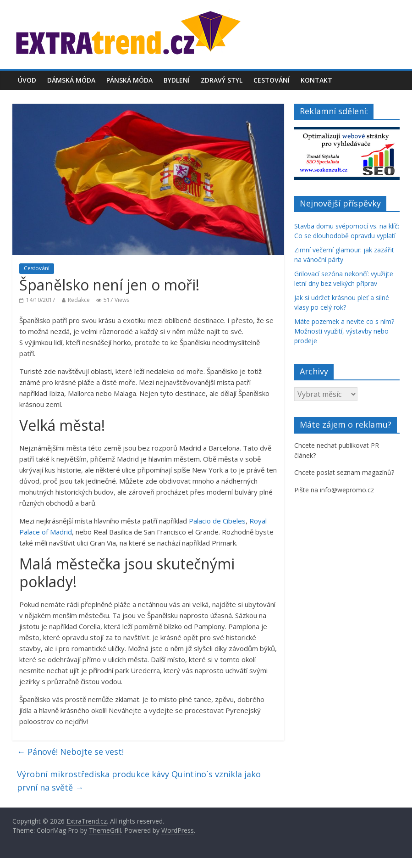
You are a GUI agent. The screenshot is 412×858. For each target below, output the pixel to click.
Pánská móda (129, 80)
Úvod (27, 80)
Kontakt (316, 80)
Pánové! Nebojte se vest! (70, 751)
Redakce (79, 300)
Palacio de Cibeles (217, 520)
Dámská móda (71, 80)
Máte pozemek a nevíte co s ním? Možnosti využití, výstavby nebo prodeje (344, 331)
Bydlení (177, 80)
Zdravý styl (221, 80)
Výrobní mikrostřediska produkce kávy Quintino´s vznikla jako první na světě (139, 781)
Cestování (271, 80)
